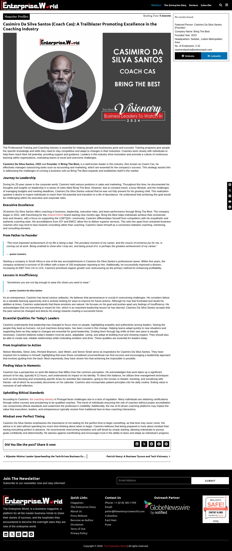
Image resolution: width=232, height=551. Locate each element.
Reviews (193, 5)
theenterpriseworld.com (215, 508)
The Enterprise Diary (174, 5)
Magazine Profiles (16, 16)
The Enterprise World (115, 545)
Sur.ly (220, 515)
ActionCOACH (55, 214)
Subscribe (206, 5)
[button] (137, 444)
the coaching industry (42, 399)
